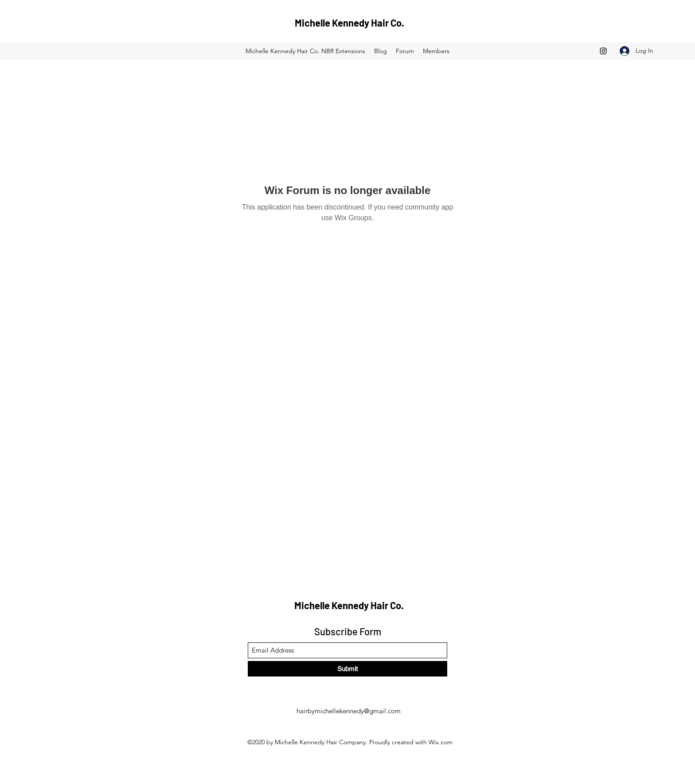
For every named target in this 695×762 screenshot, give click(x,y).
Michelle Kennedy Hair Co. (349, 22)
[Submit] (347, 668)
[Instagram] (603, 51)
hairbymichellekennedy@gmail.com (349, 711)
